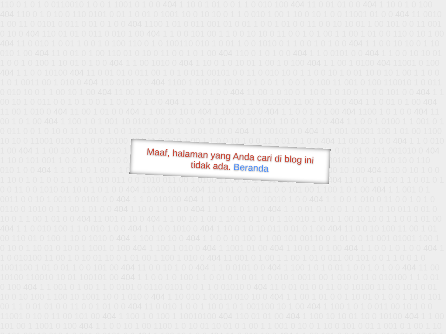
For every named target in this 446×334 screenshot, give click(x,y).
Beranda (251, 167)
